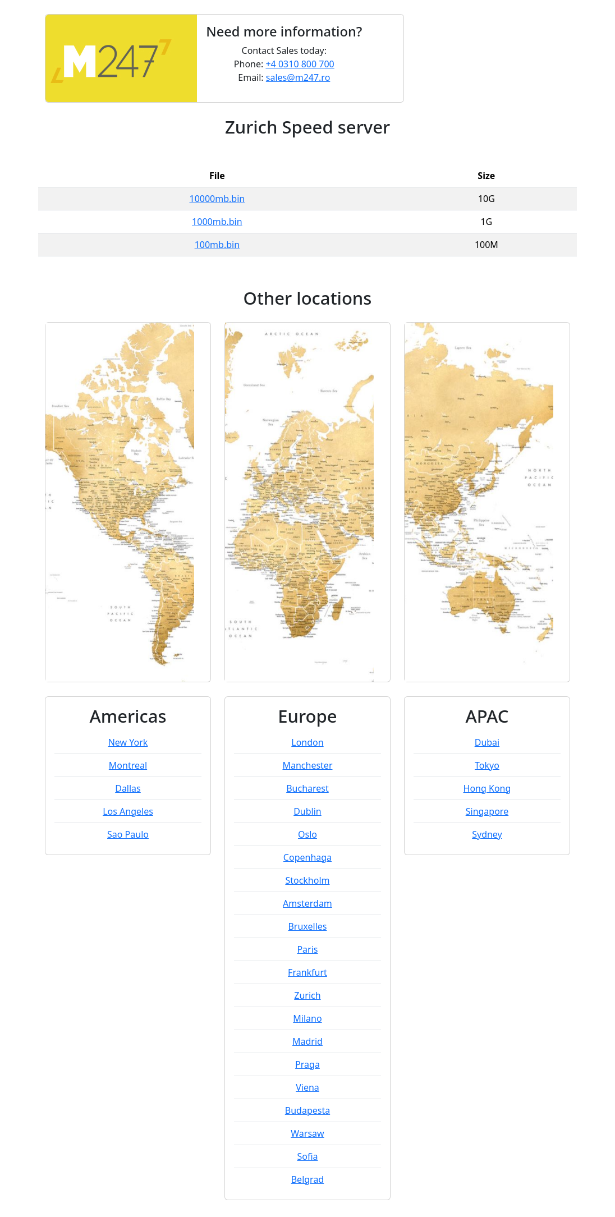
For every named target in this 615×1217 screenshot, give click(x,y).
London (307, 742)
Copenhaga (307, 857)
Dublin (307, 811)
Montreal (128, 765)
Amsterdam (307, 903)
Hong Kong (487, 788)
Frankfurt (307, 972)
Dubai (487, 742)
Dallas (128, 788)
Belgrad (307, 1179)
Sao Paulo (128, 834)
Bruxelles (307, 926)
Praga (307, 1064)
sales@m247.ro (298, 77)
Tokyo (487, 765)
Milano (307, 1018)
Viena (307, 1087)
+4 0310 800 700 (299, 64)
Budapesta (307, 1110)
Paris (307, 949)
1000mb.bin (217, 221)
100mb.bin (217, 244)
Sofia (307, 1156)
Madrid (307, 1041)
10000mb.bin (217, 198)
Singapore (487, 811)
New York (128, 742)
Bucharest (307, 788)
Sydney (487, 834)
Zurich (307, 995)
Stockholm (307, 880)
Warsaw (307, 1133)
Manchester (307, 765)
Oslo (307, 834)
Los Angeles (128, 811)
